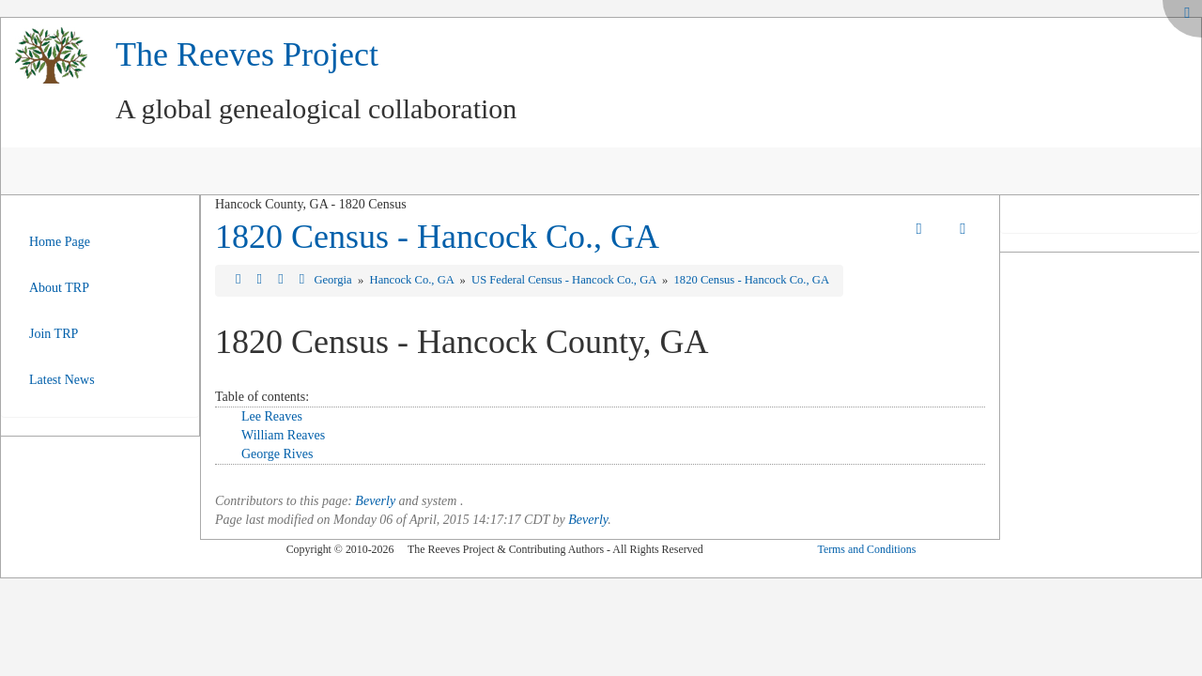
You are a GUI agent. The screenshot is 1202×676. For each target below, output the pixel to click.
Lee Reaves (271, 416)
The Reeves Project (247, 54)
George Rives (277, 454)
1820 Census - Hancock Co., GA (437, 236)
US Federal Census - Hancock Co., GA (565, 279)
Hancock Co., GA (413, 279)
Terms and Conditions (866, 549)
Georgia (334, 279)
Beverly (375, 501)
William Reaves (283, 435)
